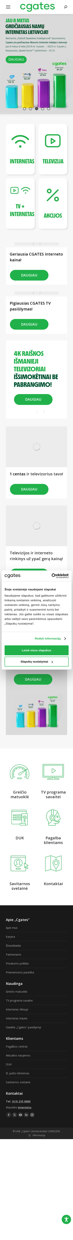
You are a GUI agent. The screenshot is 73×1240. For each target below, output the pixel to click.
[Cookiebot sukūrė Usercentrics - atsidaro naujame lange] (52, 575)
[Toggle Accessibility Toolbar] (66, 1219)
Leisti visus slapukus (36, 650)
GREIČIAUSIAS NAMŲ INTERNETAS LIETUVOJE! (26, 26)
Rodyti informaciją (48, 638)
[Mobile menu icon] (8, 7)
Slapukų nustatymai (36, 661)
